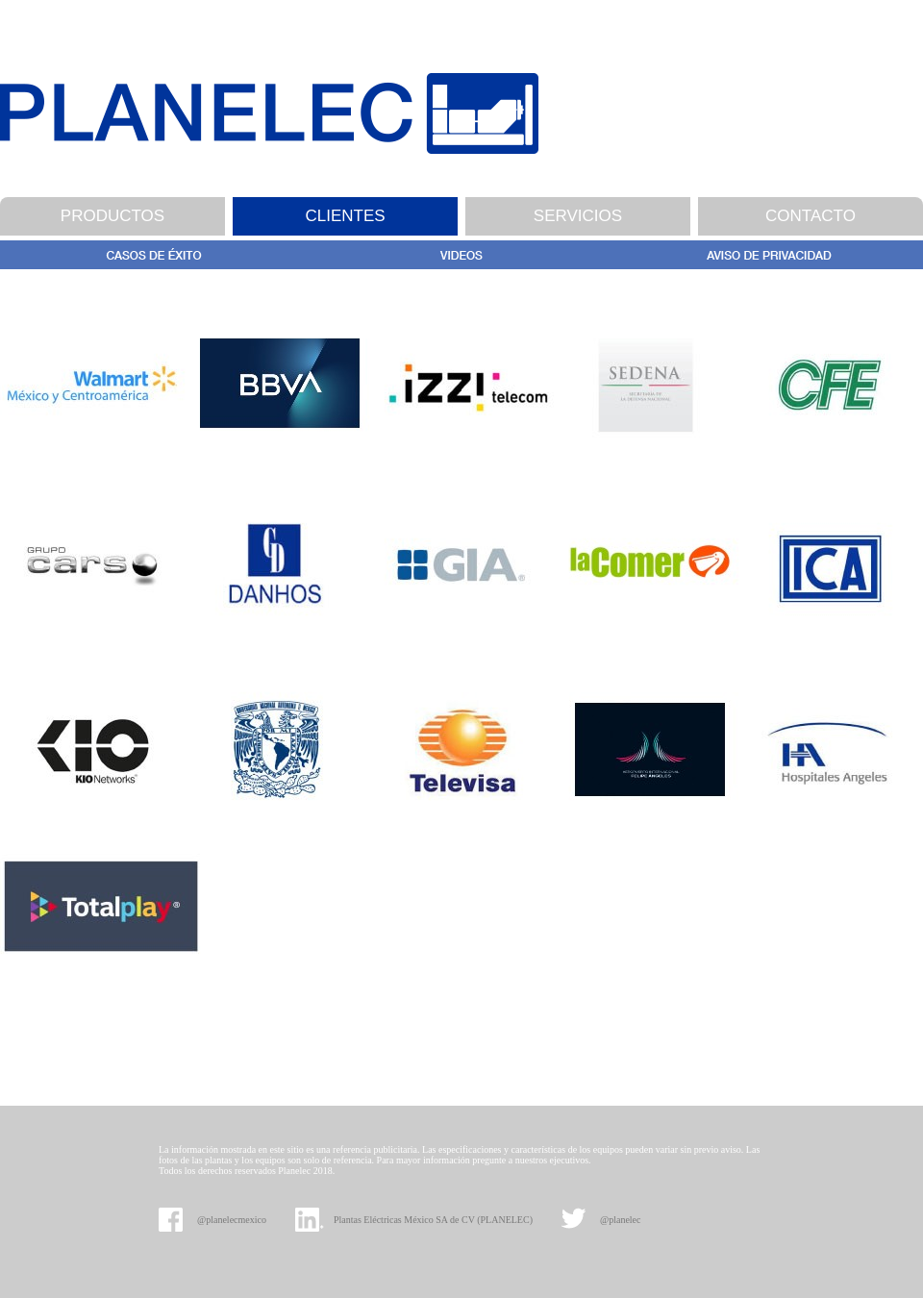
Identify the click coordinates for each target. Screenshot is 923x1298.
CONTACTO (810, 216)
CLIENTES (345, 216)
